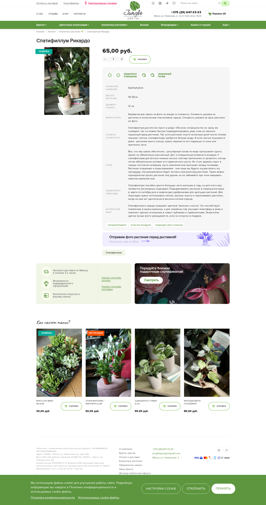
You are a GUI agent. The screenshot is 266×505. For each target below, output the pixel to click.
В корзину (142, 59)
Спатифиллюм (114, 252)
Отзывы (53, 14)
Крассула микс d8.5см (44, 402)
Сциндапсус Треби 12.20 (146, 402)
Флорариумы (168, 24)
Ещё (225, 24)
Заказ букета (126, 469)
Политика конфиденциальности (53, 497)
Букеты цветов (127, 453)
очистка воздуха (141, 225)
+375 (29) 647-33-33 (186, 12)
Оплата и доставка (47, 3)
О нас (39, 14)
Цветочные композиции (73, 24)
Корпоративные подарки (102, 3)
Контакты (80, 14)
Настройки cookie (161, 488)
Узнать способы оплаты (111, 279)
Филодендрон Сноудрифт (192, 402)
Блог (66, 14)
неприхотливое (117, 225)
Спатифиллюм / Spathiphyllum (95, 402)
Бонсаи (144, 24)
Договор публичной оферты (135, 473)
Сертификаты (71, 3)
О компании (125, 449)
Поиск (225, 3)
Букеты (40, 24)
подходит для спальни (169, 225)
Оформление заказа (130, 465)
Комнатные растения (114, 24)
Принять (223, 488)
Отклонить (196, 488)
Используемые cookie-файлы (98, 497)
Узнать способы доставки (111, 288)
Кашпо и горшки (200, 24)
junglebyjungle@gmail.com (166, 453)
